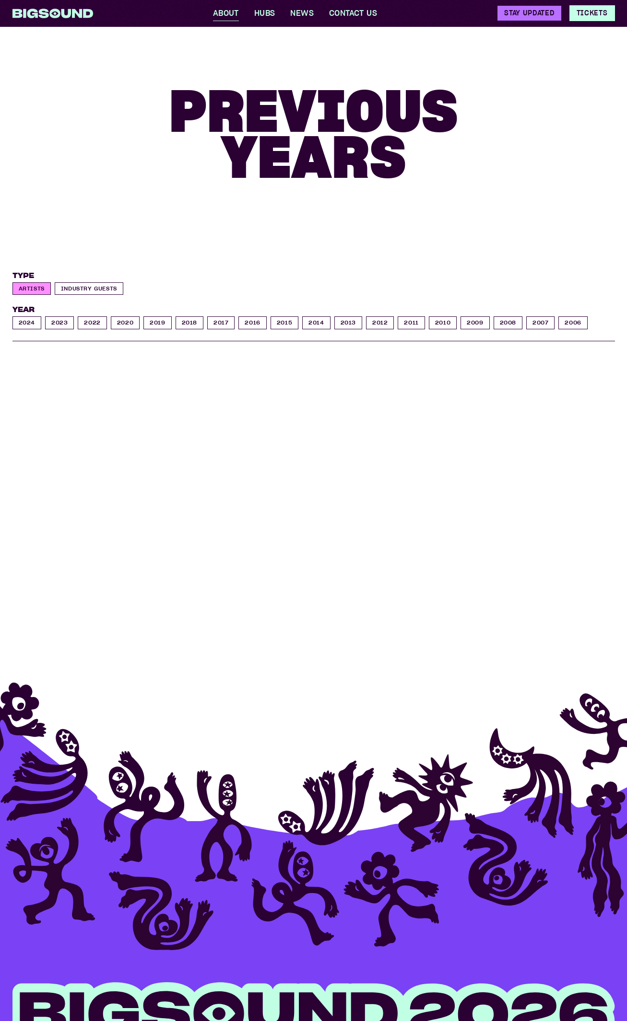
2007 (540, 322)
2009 (475, 322)
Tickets (592, 13)
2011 (411, 322)
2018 (189, 322)
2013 (348, 322)
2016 (252, 322)
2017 (220, 322)
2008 (508, 322)
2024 (27, 322)
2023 (59, 322)
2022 (92, 322)
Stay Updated (529, 13)
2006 (573, 322)
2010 (442, 322)
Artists (32, 288)
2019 (157, 322)
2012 (380, 322)
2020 (125, 322)
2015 (284, 322)
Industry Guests (89, 288)
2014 (316, 322)
